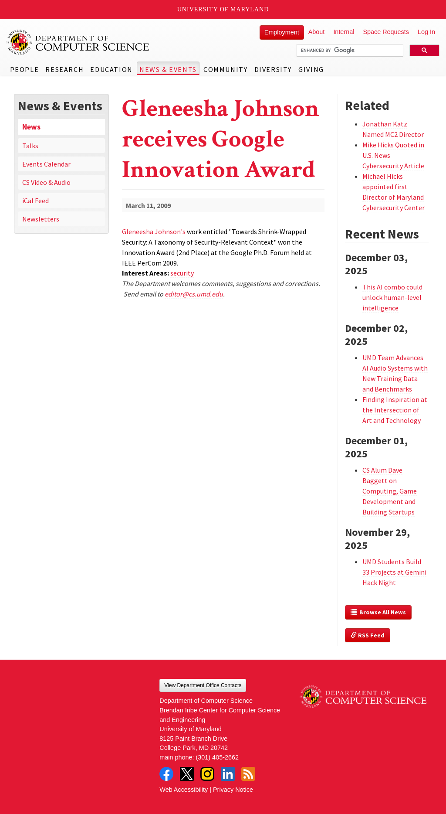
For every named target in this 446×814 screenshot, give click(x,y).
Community (225, 69)
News (31, 127)
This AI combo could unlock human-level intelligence (392, 297)
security (182, 273)
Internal (343, 31)
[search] (349, 50)
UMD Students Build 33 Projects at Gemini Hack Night (394, 572)
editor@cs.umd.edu (194, 293)
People (24, 69)
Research (64, 69)
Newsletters (40, 219)
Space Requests (386, 31)
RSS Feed (368, 635)
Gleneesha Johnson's (154, 231)
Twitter (187, 774)
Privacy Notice (233, 789)
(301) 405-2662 (217, 757)
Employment (281, 32)
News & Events (168, 69)
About (316, 31)
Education (111, 69)
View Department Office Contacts (202, 685)
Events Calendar (46, 164)
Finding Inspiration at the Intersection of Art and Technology (394, 410)
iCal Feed (35, 200)
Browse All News (378, 612)
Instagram (207, 774)
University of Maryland (223, 9)
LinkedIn (228, 774)
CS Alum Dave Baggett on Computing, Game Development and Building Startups (389, 491)
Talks (30, 145)
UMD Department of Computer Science (78, 42)
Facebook (166, 774)
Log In (426, 31)
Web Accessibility (183, 789)
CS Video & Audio (46, 182)
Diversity (273, 69)
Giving (311, 69)
